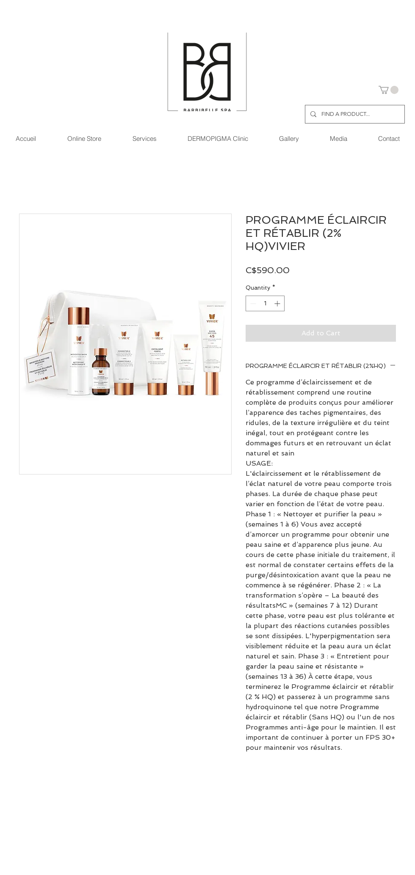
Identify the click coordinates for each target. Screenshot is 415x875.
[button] (388, 90)
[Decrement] (252, 303)
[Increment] (278, 303)
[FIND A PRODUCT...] (354, 114)
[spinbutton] (265, 303)
